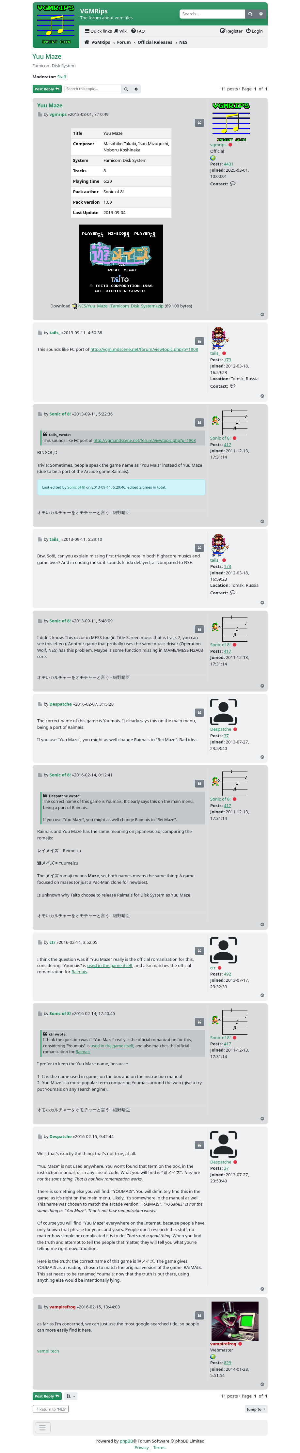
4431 (229, 164)
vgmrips (218, 145)
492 (227, 974)
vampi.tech (48, 1351)
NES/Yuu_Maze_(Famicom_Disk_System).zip (117, 306)
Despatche (220, 729)
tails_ (215, 353)
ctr (212, 968)
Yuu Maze (47, 56)
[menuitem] (98, 31)
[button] (70, 1396)
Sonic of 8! (220, 438)
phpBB (126, 1441)
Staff (62, 77)
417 (227, 444)
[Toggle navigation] (43, 1427)
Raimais (79, 972)
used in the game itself (109, 965)
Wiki (121, 31)
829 (227, 1363)
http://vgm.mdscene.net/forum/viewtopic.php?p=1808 (144, 349)
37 (226, 736)
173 (227, 360)
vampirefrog (223, 1344)
